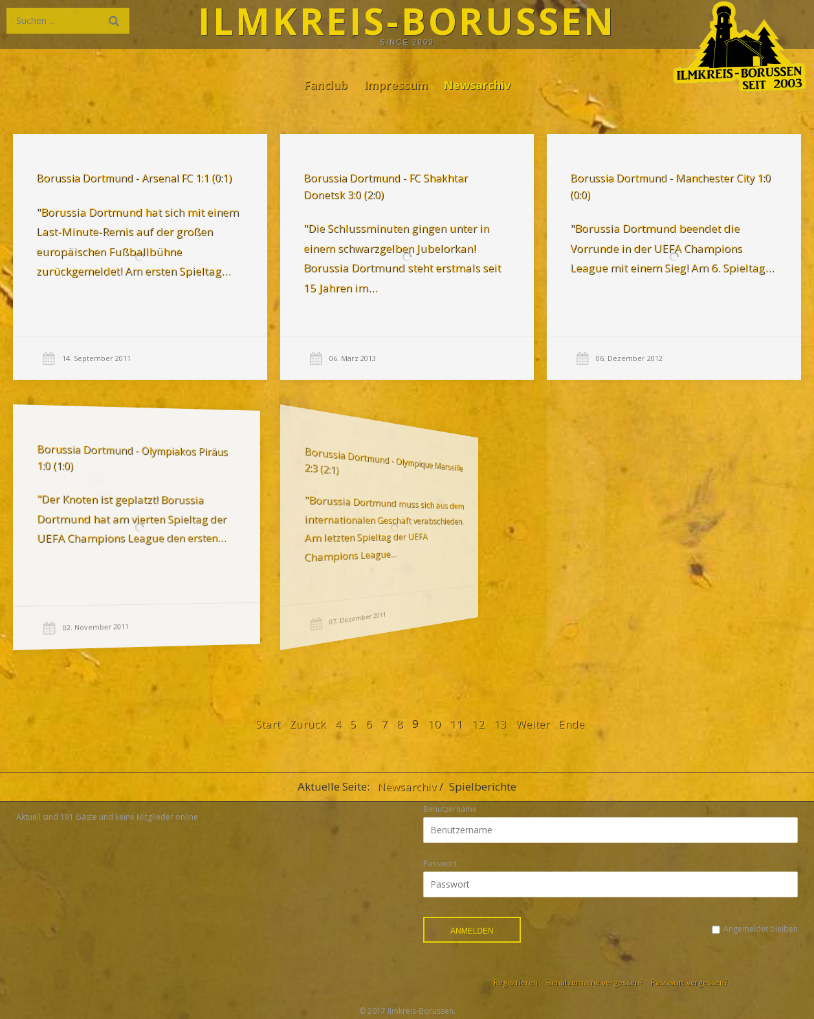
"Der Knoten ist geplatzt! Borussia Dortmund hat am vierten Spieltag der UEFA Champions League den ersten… (107, 518)
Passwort (440, 863)
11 (456, 723)
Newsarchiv (477, 85)
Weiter (532, 723)
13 (500, 723)
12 (478, 723)
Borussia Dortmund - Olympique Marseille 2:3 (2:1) (330, 466)
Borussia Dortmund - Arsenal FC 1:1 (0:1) (134, 178)
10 (434, 723)
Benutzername (450, 809)
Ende (571, 723)
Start (268, 723)
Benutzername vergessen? (594, 982)
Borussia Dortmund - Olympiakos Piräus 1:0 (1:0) (107, 460)
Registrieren (516, 982)
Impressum (396, 85)
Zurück (307, 723)
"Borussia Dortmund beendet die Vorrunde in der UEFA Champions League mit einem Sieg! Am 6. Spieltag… (671, 248)
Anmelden (472, 931)
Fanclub (325, 85)
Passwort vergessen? (689, 982)
